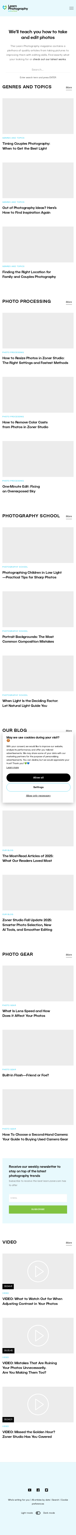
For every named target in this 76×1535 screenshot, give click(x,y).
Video (9, 1242)
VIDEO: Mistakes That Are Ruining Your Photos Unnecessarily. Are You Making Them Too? (29, 1368)
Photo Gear (17, 955)
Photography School (31, 516)
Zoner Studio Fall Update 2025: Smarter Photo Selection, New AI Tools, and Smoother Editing (27, 925)
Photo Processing (26, 302)
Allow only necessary (38, 796)
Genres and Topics (27, 87)
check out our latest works (49, 59)
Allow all (38, 778)
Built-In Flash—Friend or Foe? (25, 1075)
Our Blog (14, 731)
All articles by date (41, 1500)
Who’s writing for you (19, 1500)
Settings (38, 787)
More (69, 88)
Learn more (12, 768)
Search (55, 1500)
